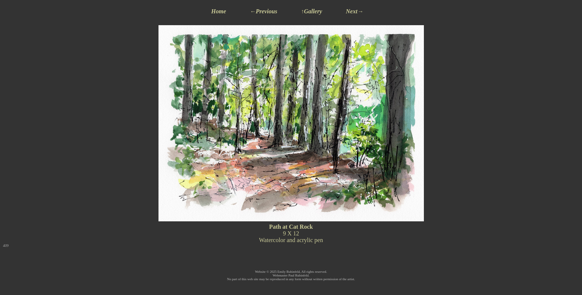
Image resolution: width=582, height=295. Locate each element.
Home (218, 11)
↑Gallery (311, 11)
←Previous (263, 11)
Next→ (354, 11)
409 (6, 246)
